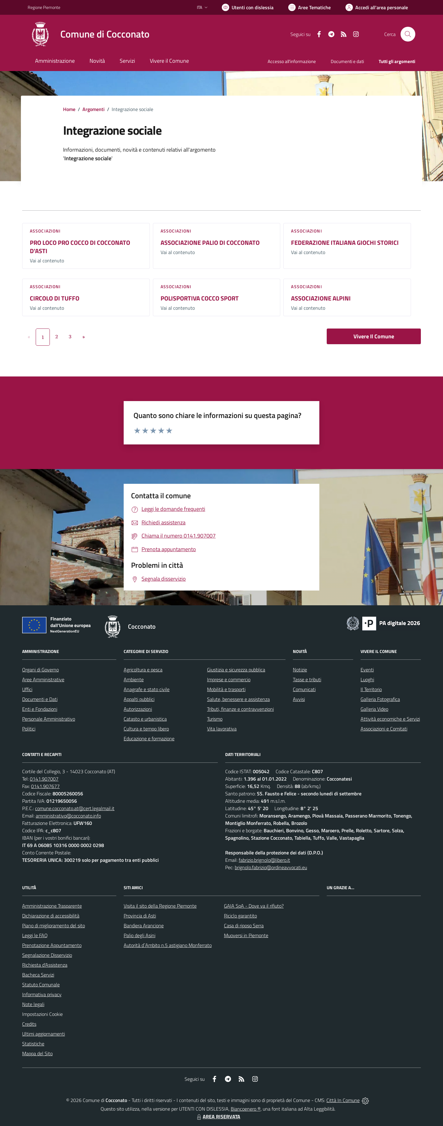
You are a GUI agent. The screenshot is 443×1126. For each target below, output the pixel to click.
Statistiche (33, 1043)
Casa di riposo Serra (244, 925)
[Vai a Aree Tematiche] (309, 7)
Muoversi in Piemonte (246, 935)
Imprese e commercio (228, 679)
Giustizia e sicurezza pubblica (236, 669)
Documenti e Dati (40, 699)
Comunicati (304, 689)
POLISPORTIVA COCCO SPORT (200, 298)
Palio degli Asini (139, 935)
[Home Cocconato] (89, 34)
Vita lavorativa (222, 728)
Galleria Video (374, 709)
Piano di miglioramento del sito (53, 925)
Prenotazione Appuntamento (52, 945)
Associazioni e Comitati (384, 728)
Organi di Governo (40, 669)
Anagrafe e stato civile (147, 689)
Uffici (27, 689)
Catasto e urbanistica (145, 718)
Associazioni (45, 231)
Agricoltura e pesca (143, 669)
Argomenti (93, 109)
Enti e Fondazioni (39, 709)
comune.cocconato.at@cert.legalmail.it (74, 808)
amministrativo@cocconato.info (68, 815)
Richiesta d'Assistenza (44, 965)
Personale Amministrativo (48, 718)
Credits (29, 1024)
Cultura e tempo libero (146, 728)
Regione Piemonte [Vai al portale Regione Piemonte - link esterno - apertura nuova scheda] (44, 7)
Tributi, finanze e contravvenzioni (240, 709)
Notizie (300, 669)
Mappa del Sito (37, 1053)
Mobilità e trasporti (226, 689)
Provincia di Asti (140, 915)
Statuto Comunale (41, 984)
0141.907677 (45, 786)
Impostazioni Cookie (42, 1014)
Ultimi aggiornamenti (43, 1033)
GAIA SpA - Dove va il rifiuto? (254, 905)
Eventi (367, 669)
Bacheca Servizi (38, 974)
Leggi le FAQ (35, 935)
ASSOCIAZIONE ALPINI (321, 298)
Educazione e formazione (149, 738)
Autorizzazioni (138, 709)
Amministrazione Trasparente (52, 905)
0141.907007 (44, 778)
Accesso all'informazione (292, 61)
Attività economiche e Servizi (390, 718)
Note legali (33, 1004)
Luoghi (367, 679)
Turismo (214, 718)
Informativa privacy (42, 994)
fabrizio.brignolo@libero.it (264, 860)
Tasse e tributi (307, 679)
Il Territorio (371, 689)
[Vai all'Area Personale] (376, 7)
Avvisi (299, 699)
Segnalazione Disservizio (47, 955)
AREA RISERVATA (217, 1116)
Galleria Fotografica (380, 699)
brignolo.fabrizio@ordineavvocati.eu (271, 867)
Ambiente (134, 679)
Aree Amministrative (43, 679)
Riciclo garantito (240, 915)
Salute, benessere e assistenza (238, 699)
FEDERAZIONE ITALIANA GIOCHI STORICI (345, 242)
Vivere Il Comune (373, 336)
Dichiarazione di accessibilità (50, 915)
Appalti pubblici (139, 699)
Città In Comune (343, 1100)
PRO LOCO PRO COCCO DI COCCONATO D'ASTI (80, 247)
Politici (28, 728)
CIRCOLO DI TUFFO (54, 298)
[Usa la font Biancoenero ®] (247, 7)
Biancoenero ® (246, 1108)
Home (69, 109)
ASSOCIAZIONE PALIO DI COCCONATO (210, 242)
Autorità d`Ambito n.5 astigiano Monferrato (168, 945)
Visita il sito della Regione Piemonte (160, 905)
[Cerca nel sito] (408, 34)
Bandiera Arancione (144, 925)
